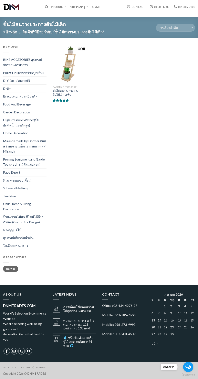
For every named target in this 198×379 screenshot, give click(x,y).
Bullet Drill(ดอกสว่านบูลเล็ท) (23, 73)
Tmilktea (9, 196)
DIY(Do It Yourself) (16, 80)
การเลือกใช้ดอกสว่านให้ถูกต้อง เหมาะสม (78, 309)
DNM (7, 88)
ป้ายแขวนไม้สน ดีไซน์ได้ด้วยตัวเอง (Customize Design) (23, 219)
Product (59, 7)
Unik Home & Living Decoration (17, 206)
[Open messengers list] (188, 367)
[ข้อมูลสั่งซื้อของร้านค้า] (175, 28)
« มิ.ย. (155, 344)
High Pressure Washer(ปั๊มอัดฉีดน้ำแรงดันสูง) (21, 122)
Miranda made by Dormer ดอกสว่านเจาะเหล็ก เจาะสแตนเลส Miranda (24, 146)
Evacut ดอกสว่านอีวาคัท (20, 96)
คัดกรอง (10, 268)
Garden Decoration (16, 112)
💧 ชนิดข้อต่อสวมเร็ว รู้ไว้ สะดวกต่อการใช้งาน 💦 (78, 341)
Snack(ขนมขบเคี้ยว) (17, 180)
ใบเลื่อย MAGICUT (16, 246)
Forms (95, 7)
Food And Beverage (17, 104)
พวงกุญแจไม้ (12, 230)
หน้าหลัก (10, 32)
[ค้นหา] (46, 7)
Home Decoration (15, 133)
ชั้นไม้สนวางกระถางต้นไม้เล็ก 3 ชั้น (66, 92)
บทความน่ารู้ (79, 7)
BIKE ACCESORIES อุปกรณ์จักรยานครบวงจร (22, 62)
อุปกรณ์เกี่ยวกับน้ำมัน (18, 238)
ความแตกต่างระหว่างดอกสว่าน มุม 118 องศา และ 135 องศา (78, 324)
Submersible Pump (16, 188)
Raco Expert (11, 172)
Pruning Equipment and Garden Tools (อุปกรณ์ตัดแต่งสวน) (24, 161)
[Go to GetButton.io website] (188, 374)
